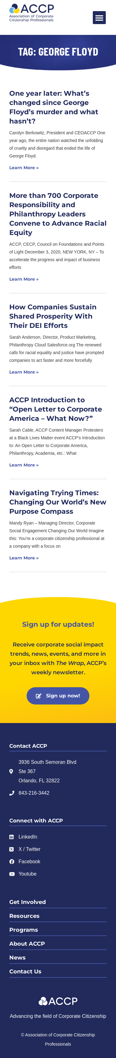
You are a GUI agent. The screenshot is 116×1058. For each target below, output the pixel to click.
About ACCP (27, 943)
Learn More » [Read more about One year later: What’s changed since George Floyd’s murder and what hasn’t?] (24, 167)
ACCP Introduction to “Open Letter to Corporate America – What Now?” (55, 409)
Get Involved (27, 902)
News (17, 957)
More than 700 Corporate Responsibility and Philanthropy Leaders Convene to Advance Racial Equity (58, 214)
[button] (99, 17)
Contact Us (25, 971)
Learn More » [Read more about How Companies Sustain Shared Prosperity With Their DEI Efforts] (24, 372)
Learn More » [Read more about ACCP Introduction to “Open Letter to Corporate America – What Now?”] (24, 465)
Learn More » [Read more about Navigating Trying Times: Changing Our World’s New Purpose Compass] (24, 558)
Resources (24, 916)
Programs (23, 929)
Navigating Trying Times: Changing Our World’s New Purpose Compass (57, 502)
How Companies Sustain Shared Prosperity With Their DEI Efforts (53, 316)
